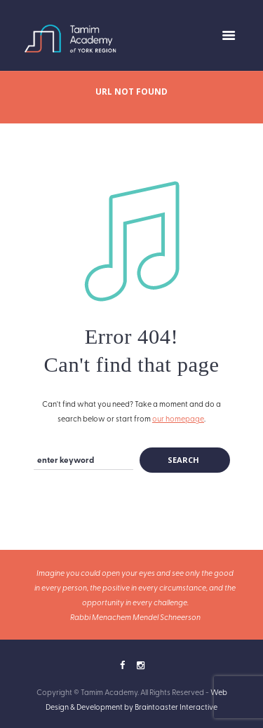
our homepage (178, 418)
